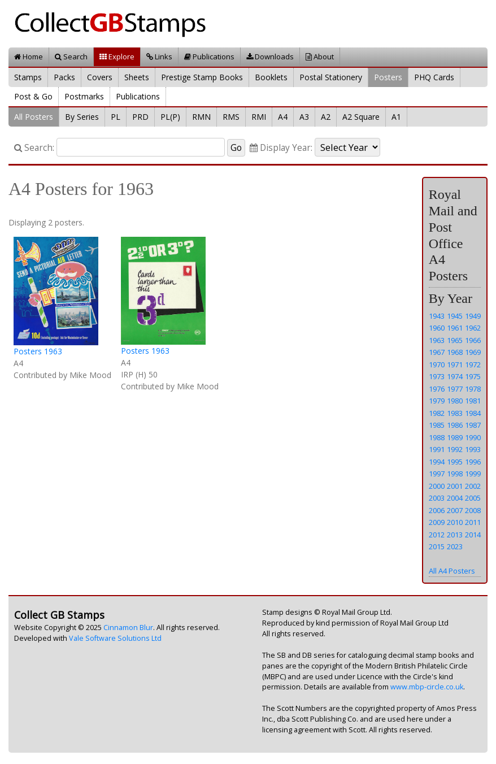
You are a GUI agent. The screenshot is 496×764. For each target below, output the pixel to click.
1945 (455, 316)
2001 (455, 486)
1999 (473, 473)
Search (71, 56)
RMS (231, 116)
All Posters (33, 116)
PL (115, 116)
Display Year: (281, 148)
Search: (34, 148)
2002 (473, 486)
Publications (209, 56)
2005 (473, 498)
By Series (82, 116)
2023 (455, 546)
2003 (437, 498)
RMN (201, 116)
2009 (437, 522)
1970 (437, 364)
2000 (437, 486)
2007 (455, 510)
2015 (437, 546)
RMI (258, 116)
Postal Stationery (330, 77)
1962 (473, 328)
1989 (455, 437)
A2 (325, 116)
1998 (455, 473)
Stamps (28, 77)
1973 (437, 376)
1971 (455, 364)
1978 (473, 389)
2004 (455, 498)
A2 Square (361, 116)
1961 (455, 328)
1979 (437, 401)
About (320, 56)
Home (28, 56)
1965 (455, 340)
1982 (437, 413)
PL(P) (170, 116)
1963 (437, 340)
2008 (473, 510)
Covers (99, 77)
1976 (437, 389)
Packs (64, 77)
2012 (437, 534)
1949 (473, 316)
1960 (437, 328)
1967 (437, 352)
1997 (437, 473)
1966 (473, 340)
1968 (455, 352)
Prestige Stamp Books (202, 77)
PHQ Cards (434, 77)
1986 (455, 425)
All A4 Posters (452, 571)
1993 (473, 449)
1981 (473, 401)
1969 (473, 352)
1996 (473, 462)
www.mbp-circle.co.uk (426, 687)
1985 (437, 425)
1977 (455, 389)
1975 (473, 376)
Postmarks (84, 96)
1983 (455, 413)
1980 (455, 401)
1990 (473, 437)
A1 (396, 116)
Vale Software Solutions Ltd (115, 638)
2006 (437, 510)
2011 (473, 522)
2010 (455, 522)
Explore (116, 56)
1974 (455, 376)
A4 (283, 116)
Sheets (136, 77)
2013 (455, 534)
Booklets (271, 77)
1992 (455, 449)
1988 (437, 437)
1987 (473, 425)
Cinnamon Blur (128, 627)
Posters (388, 77)
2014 (473, 534)
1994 (437, 462)
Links (159, 56)
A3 (304, 116)
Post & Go (33, 96)
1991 (437, 449)
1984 (473, 413)
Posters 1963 (38, 351)
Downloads (270, 56)
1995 (455, 462)
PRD (140, 116)
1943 (437, 316)
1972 (473, 364)
